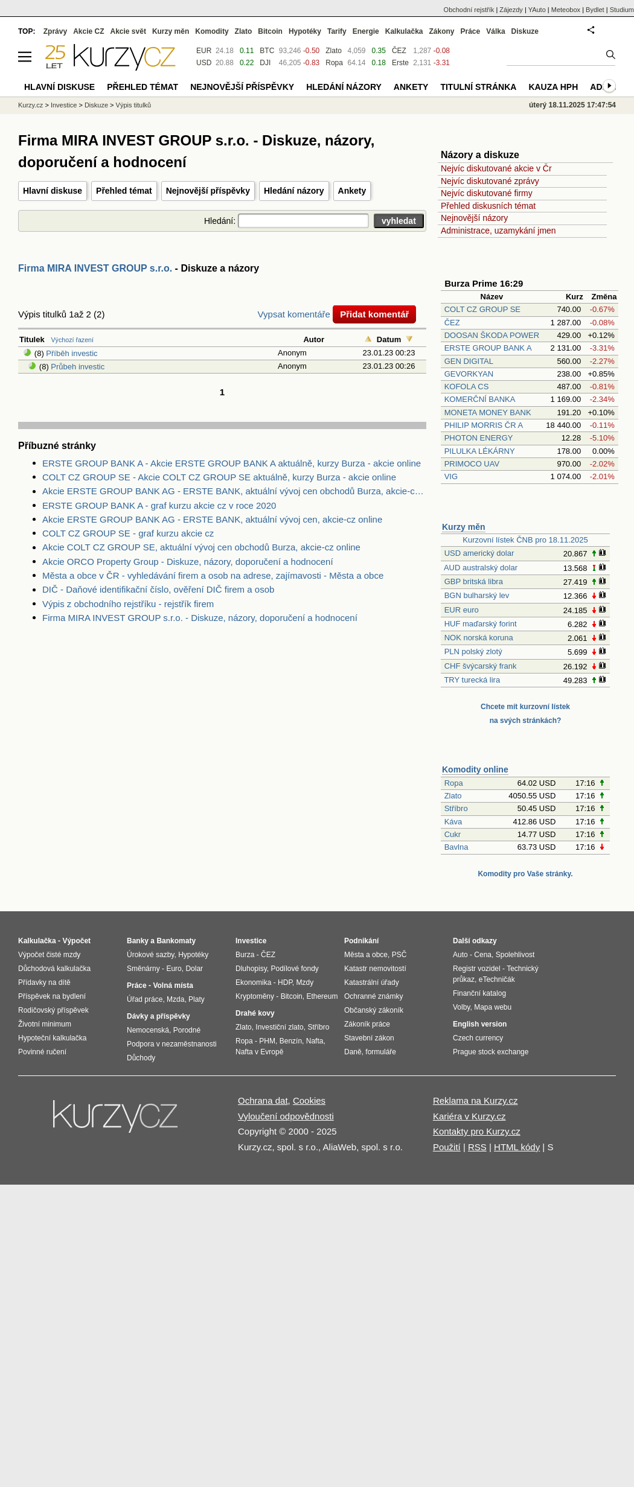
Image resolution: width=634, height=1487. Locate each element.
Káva (453, 821)
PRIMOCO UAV (472, 463)
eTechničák (497, 979)
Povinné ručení (42, 1052)
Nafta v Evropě (259, 1052)
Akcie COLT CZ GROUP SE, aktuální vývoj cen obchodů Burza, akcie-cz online (201, 547)
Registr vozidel (477, 968)
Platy (196, 999)
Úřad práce (144, 999)
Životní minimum (44, 1024)
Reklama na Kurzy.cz (475, 1100)
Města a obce (366, 954)
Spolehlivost (515, 954)
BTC (267, 50)
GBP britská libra (473, 581)
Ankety (352, 191)
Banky (138, 941)
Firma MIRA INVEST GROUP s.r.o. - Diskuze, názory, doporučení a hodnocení (199, 618)
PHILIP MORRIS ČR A (483, 425)
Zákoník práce (367, 1024)
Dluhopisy (251, 968)
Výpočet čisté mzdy (49, 954)
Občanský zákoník (373, 1010)
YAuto (537, 9)
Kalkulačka (404, 31)
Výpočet (76, 941)
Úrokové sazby (150, 954)
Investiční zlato (279, 1027)
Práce (471, 31)
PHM (267, 1041)
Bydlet (595, 9)
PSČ (399, 954)
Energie (366, 31)
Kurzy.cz (30, 105)
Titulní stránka (478, 87)
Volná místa (173, 985)
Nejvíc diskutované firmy (487, 193)
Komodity (211, 31)
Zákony (441, 31)
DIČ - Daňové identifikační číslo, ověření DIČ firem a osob (158, 589)
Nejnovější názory (474, 218)
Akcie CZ (88, 31)
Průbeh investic (77, 366)
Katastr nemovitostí (375, 968)
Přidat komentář (374, 314)
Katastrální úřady (371, 982)
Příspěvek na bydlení (52, 996)
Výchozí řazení (72, 339)
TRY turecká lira (472, 679)
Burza (244, 954)
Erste (400, 63)
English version (480, 1024)
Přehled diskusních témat (488, 206)
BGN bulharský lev (477, 595)
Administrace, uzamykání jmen (498, 230)
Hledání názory (294, 191)
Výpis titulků (134, 105)
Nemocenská (148, 1030)
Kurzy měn (463, 527)
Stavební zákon (369, 1038)
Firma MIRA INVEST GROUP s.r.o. (95, 268)
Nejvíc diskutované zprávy (490, 181)
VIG (451, 476)
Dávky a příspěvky (158, 1016)
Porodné (186, 1030)
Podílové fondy (294, 968)
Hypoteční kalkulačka (52, 1038)
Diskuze (525, 31)
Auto (460, 954)
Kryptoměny (254, 996)
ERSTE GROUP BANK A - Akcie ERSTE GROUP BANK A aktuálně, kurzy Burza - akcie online (231, 463)
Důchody (141, 1058)
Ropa (453, 783)
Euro (173, 968)
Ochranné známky (373, 996)
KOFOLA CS (466, 386)
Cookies (309, 1100)
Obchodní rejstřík (469, 9)
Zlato (453, 795)
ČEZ (452, 322)
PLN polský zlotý (473, 651)
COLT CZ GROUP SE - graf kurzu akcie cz (128, 533)
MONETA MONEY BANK (487, 412)
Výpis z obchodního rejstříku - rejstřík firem (128, 604)
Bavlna (456, 847)
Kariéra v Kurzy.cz (469, 1116)
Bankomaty (176, 941)
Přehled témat (124, 191)
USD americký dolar (479, 553)
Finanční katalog (479, 993)
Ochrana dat (263, 1100)
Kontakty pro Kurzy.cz (476, 1131)
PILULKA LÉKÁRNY (479, 451)
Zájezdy (511, 9)
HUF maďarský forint (480, 623)
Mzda (175, 999)
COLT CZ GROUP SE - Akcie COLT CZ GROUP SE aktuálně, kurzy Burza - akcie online (219, 477)
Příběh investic (71, 353)
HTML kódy (517, 1147)
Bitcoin (270, 31)
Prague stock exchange (490, 1052)
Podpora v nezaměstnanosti (172, 1044)
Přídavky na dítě (44, 982)
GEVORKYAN (468, 373)
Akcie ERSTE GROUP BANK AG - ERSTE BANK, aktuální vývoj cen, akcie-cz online (212, 519)
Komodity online (475, 769)
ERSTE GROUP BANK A (487, 347)
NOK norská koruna (478, 637)
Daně (353, 1052)
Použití (447, 1147)
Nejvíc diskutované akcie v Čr (496, 168)
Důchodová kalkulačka (54, 968)
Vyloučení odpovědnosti (286, 1116)
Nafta (315, 1041)
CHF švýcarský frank (480, 665)
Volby (461, 1007)
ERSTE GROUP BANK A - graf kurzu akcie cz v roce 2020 (159, 505)
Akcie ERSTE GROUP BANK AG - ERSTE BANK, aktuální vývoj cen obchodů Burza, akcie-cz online (234, 491)
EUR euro (461, 609)
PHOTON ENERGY (478, 437)
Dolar (194, 968)
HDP (285, 982)
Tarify (337, 31)
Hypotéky (305, 31)
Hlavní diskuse (52, 191)
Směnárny (143, 968)
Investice (64, 105)
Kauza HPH (553, 87)
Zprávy (55, 31)
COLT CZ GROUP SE (482, 309)
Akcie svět (128, 31)
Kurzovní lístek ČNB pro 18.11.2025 (525, 539)
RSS (477, 1147)
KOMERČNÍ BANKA (479, 399)
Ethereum (322, 996)
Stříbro (456, 808)
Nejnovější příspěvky (208, 191)
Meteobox (565, 9)
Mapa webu (492, 1007)
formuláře (380, 1052)
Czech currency (478, 1038)
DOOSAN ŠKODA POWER (491, 335)
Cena (483, 954)
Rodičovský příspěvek (53, 1010)
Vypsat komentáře (294, 314)
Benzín (291, 1041)
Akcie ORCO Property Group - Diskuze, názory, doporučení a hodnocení (187, 561)
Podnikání (361, 941)
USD (203, 63)
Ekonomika (253, 982)
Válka (495, 31)
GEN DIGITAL (468, 361)
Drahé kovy (255, 1013)
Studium (622, 9)
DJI (265, 63)
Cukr (452, 834)
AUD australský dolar (480, 567)
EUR (203, 50)
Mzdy (305, 982)
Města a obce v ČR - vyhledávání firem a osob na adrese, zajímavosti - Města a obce (212, 575)
